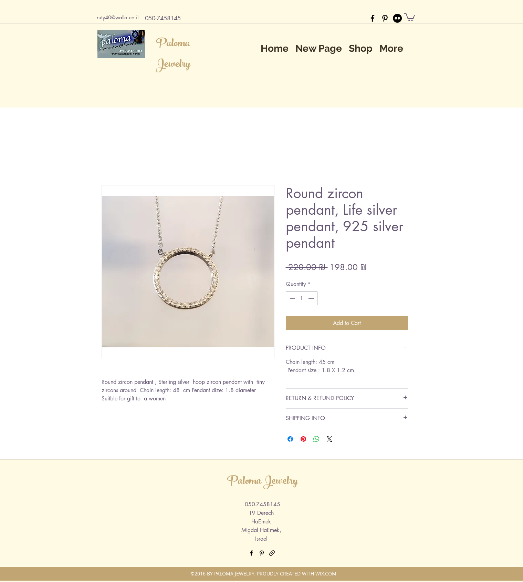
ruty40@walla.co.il (117, 17)
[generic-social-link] (272, 553)
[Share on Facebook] (290, 439)
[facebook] (372, 18)
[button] (409, 16)
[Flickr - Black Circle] (397, 18)
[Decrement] (291, 298)
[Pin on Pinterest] (303, 439)
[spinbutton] (301, 298)
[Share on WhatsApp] (316, 439)
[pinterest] (384, 18)
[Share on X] (329, 439)
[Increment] (311, 298)
